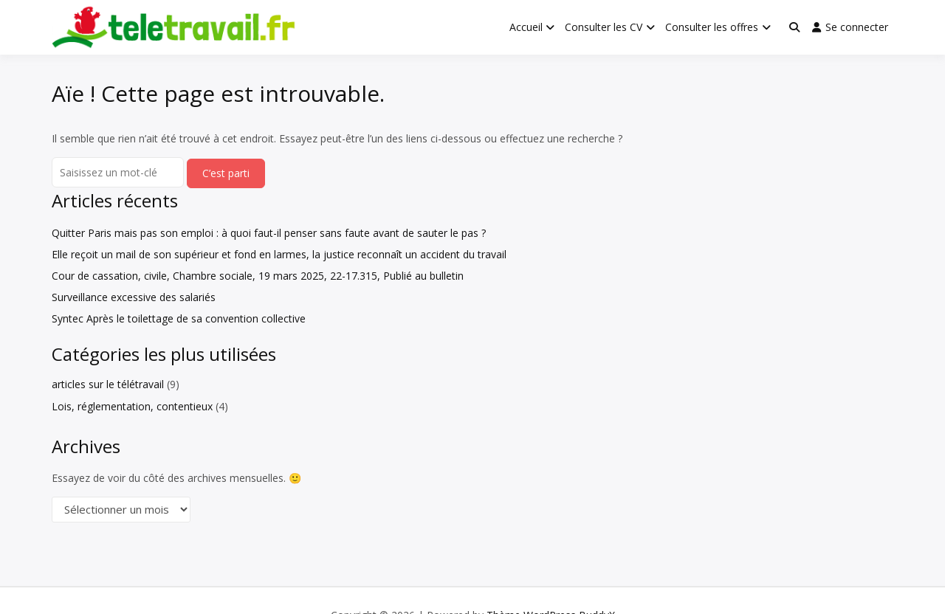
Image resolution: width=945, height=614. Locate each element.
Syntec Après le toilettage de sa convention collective (179, 318)
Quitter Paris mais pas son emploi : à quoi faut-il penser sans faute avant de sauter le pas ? (269, 233)
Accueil (526, 27)
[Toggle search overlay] (794, 27)
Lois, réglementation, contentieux (132, 406)
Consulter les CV (603, 27)
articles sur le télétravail (108, 384)
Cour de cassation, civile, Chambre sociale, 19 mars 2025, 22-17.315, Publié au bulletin (258, 276)
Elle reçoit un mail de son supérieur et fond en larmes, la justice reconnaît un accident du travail (279, 254)
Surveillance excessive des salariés (134, 297)
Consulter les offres (711, 27)
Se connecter (850, 27)
